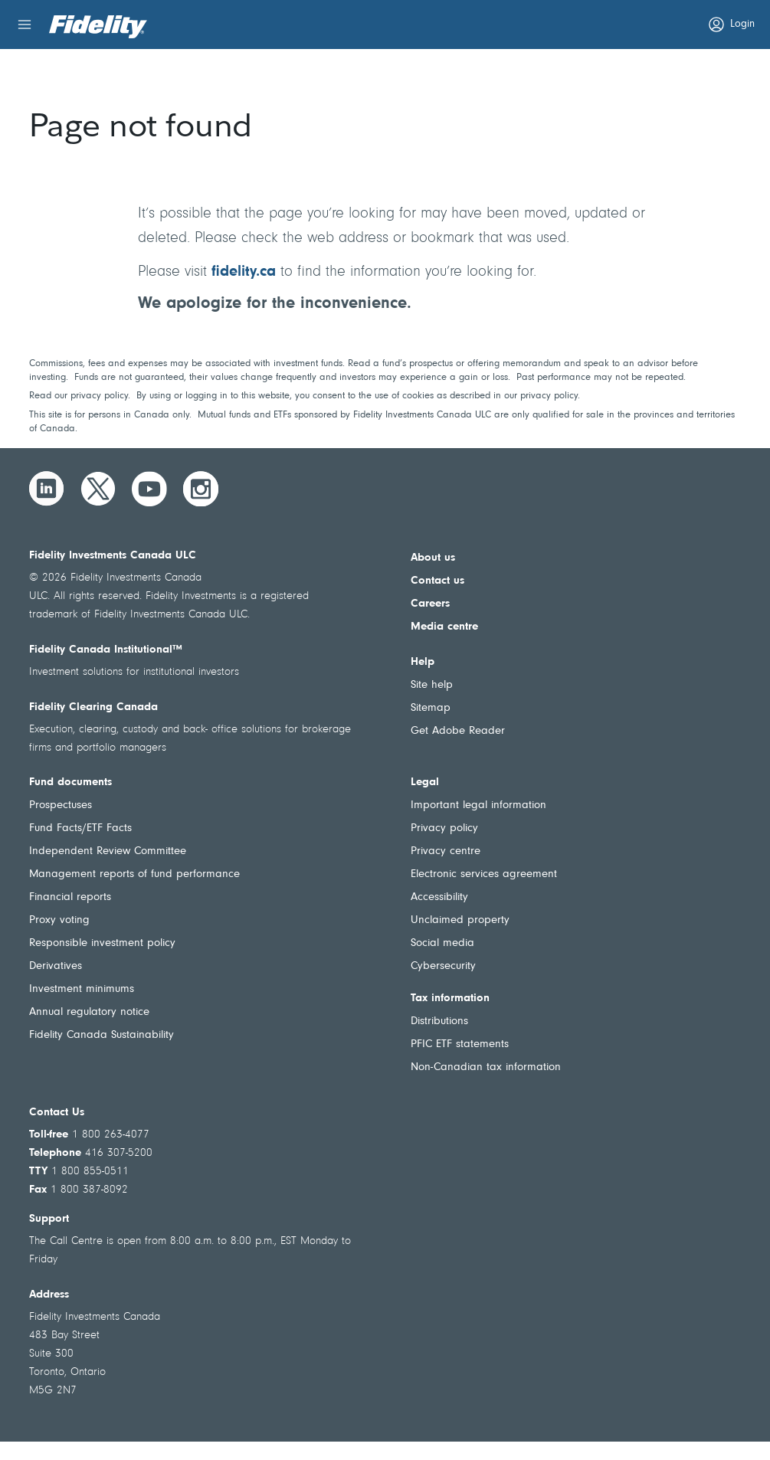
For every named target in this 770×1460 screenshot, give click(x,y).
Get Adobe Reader (458, 731)
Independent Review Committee (107, 851)
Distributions (439, 1021)
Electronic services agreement (484, 874)
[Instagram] (200, 488)
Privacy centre (445, 851)
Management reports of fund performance (134, 874)
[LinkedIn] (46, 488)
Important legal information (478, 805)
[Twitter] (98, 488)
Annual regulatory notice (89, 1012)
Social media (442, 943)
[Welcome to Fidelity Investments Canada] (98, 26)
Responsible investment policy (102, 943)
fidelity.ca (243, 272)
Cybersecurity (443, 966)
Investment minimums (81, 989)
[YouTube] (149, 488)
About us (433, 558)
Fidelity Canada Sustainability (101, 1035)
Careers (430, 604)
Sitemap (431, 708)
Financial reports (70, 897)
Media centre (444, 627)
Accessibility (439, 897)
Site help (432, 685)
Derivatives (55, 966)
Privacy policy (444, 828)
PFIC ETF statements (460, 1044)
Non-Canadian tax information (486, 1067)
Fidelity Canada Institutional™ (105, 650)
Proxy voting (59, 920)
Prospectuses (60, 805)
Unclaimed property (460, 920)
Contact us (437, 581)
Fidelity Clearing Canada (93, 707)
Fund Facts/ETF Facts (80, 828)
